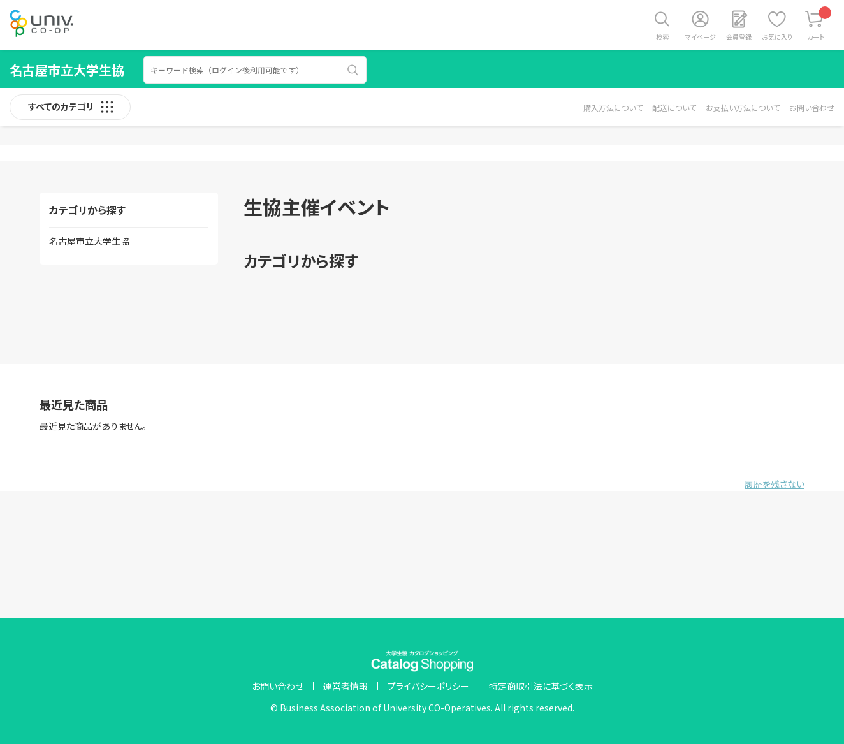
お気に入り (777, 36)
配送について (674, 107)
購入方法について (613, 107)
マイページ (700, 36)
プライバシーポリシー (428, 686)
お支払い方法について (743, 107)
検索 (662, 36)
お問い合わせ (811, 107)
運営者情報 (345, 686)
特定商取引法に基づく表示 (541, 686)
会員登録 (739, 36)
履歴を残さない (774, 484)
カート (819, 23)
